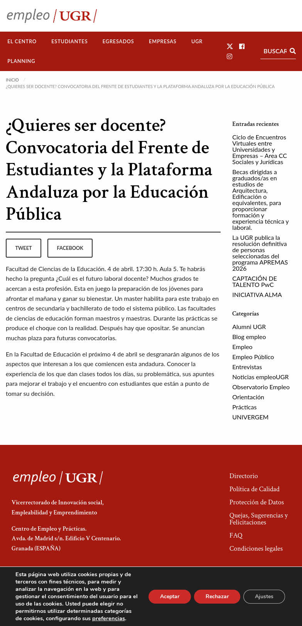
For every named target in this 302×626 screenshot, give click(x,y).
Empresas (163, 41)
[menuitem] (22, 41)
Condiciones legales (256, 548)
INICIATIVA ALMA (257, 294)
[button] (230, 46)
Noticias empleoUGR (260, 376)
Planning (21, 61)
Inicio (12, 79)
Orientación (248, 396)
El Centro (22, 41)
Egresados (118, 41)
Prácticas (244, 407)
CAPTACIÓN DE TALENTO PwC (254, 281)
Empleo (242, 346)
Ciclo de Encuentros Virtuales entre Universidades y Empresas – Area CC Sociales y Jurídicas (259, 149)
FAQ (236, 535)
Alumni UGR (249, 326)
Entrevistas (247, 366)
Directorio (243, 476)
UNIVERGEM (250, 417)
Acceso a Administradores (258, 597)
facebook (70, 248)
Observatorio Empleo (261, 386)
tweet (23, 248)
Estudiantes (69, 41)
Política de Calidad (254, 489)
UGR (196, 41)
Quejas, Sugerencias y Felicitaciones (258, 519)
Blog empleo (249, 336)
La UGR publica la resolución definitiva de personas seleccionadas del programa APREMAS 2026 (260, 253)
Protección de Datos (256, 502)
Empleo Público (253, 356)
